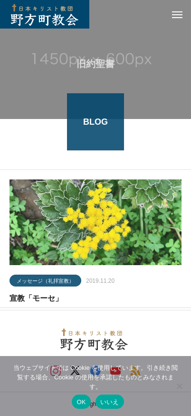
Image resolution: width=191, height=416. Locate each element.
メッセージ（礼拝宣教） (45, 281)
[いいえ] (179, 386)
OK (81, 402)
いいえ (109, 402)
